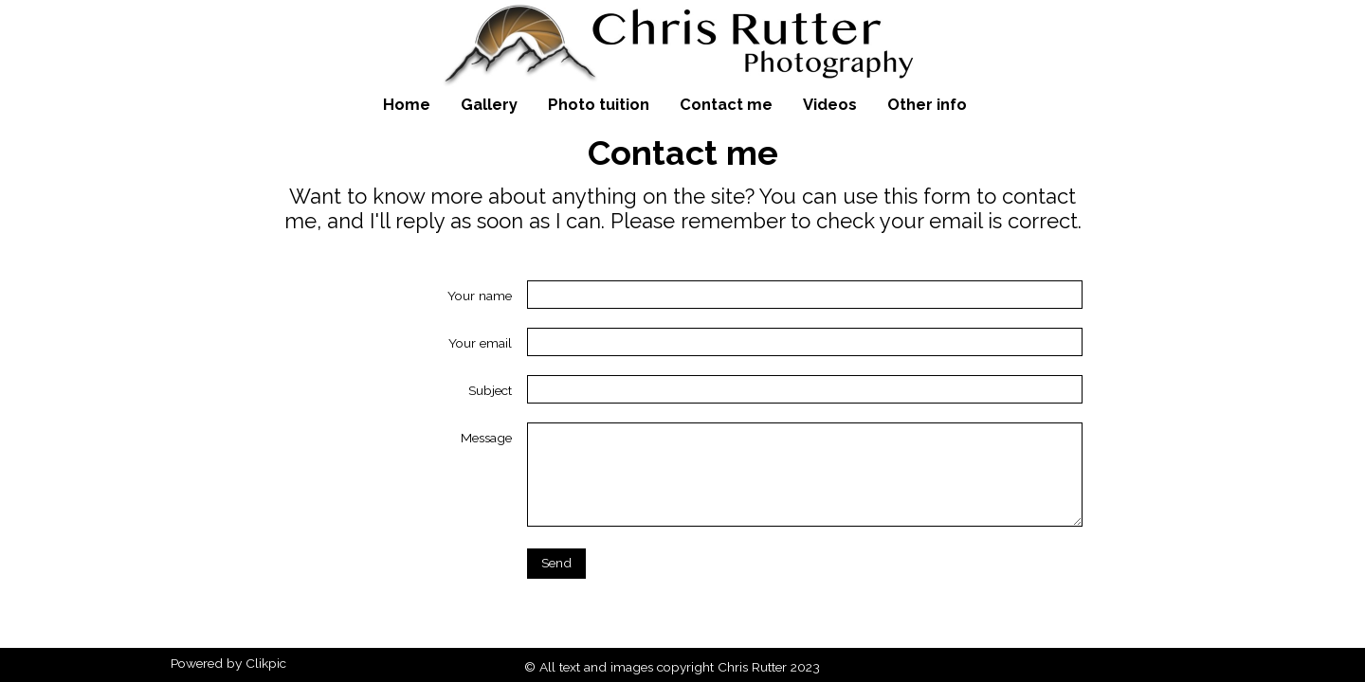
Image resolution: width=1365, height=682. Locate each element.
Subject (490, 390)
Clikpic (266, 663)
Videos (830, 104)
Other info (927, 104)
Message (486, 437)
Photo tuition (598, 104)
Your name (479, 295)
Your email (480, 342)
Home (406, 104)
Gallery (489, 104)
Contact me (726, 104)
